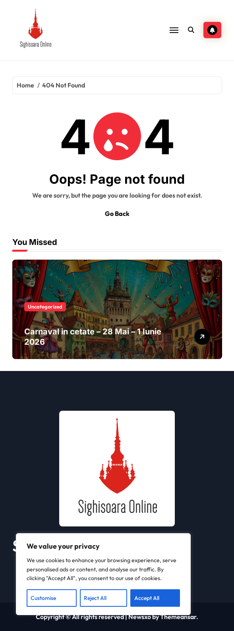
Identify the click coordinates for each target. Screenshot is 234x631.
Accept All (146, 598)
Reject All (95, 598)
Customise (43, 598)
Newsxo (139, 617)
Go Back (117, 213)
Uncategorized (45, 306)
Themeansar (178, 617)
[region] (103, 574)
